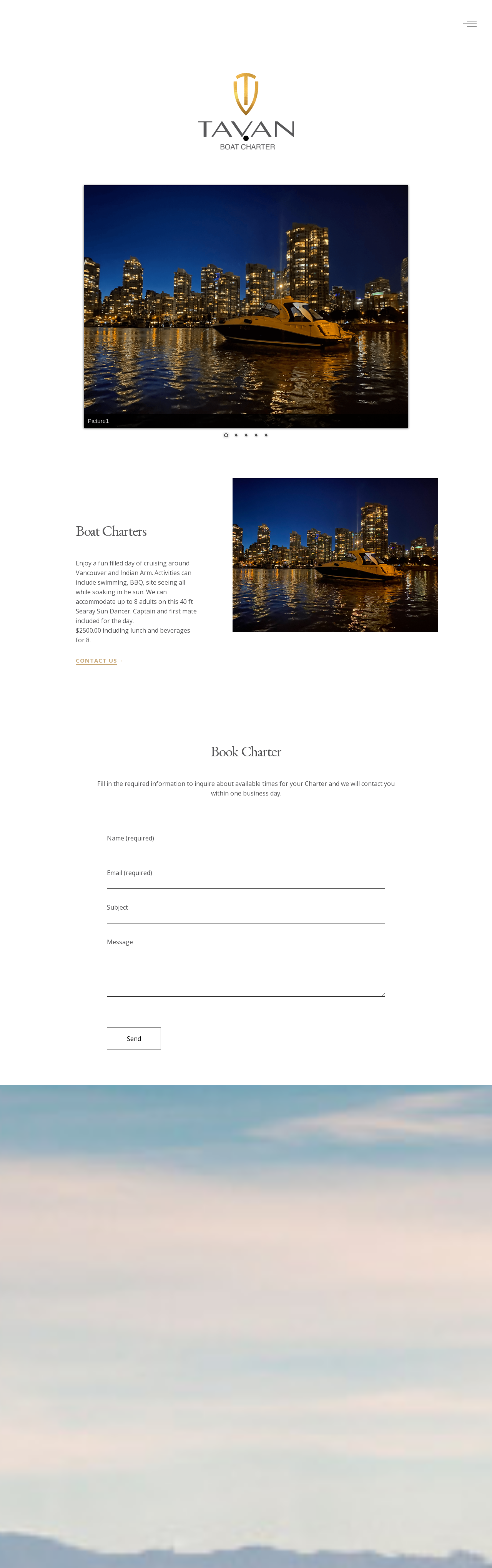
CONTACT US (96, 660)
